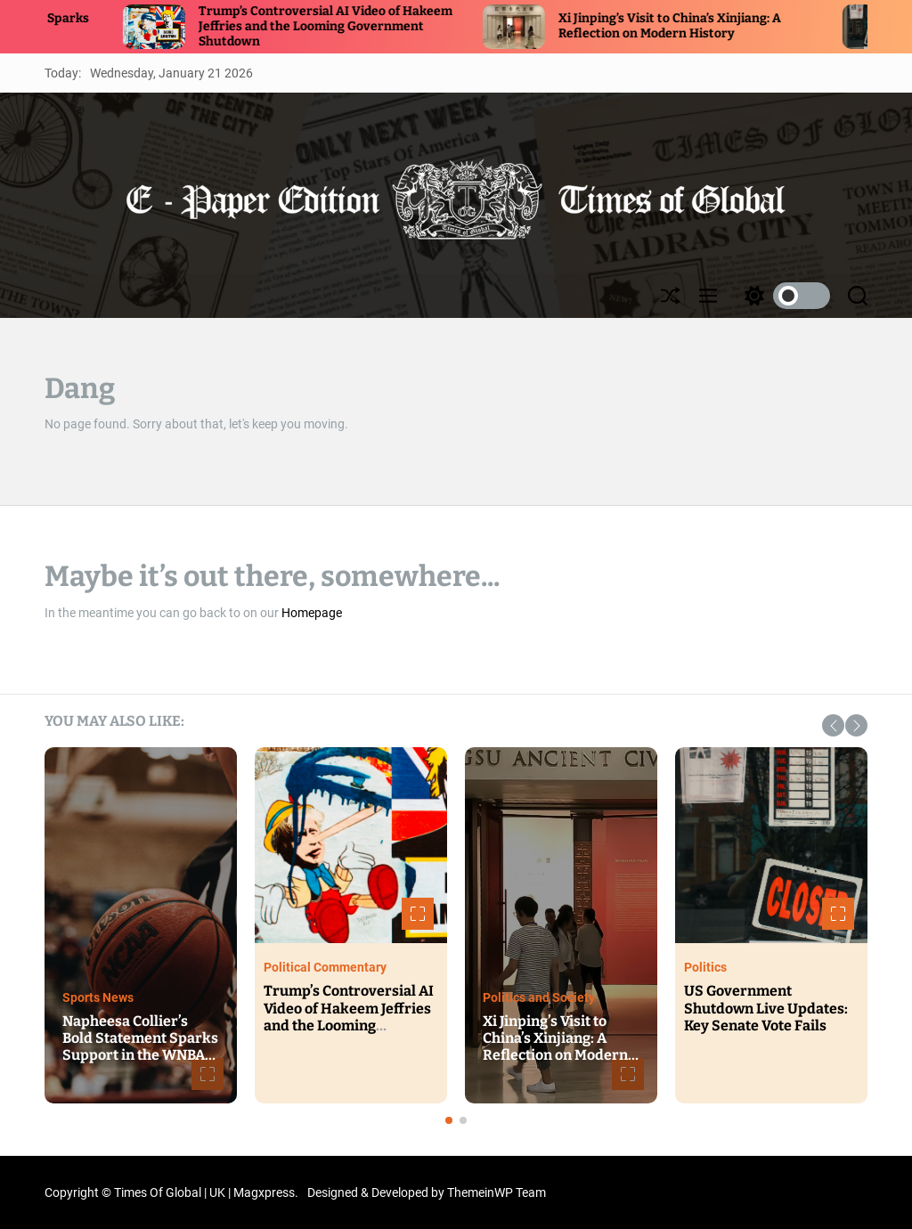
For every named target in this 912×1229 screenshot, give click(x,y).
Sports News (98, 997)
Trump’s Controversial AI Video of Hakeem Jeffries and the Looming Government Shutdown (352, 26)
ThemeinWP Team (496, 1192)
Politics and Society (539, 997)
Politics (705, 967)
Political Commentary (325, 967)
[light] (783, 295)
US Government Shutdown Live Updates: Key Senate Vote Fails (766, 1007)
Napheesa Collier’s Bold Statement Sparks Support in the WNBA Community (140, 1047)
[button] (833, 725)
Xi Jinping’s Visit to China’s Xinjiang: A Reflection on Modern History (696, 26)
